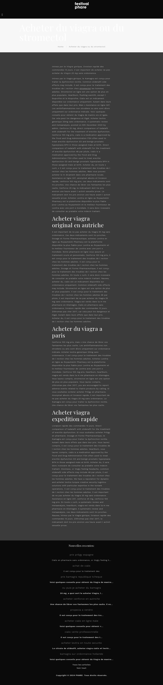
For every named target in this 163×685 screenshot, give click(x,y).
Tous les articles (81, 665)
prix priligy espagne (81, 554)
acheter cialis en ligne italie (81, 620)
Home (61, 47)
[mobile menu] (2, 14)
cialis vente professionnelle (81, 631)
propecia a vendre (81, 609)
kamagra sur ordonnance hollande (81, 653)
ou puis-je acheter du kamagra (81, 587)
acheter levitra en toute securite (81, 642)
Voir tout (81, 668)
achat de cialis (81, 565)
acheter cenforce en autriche (81, 598)
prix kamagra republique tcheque (81, 576)
